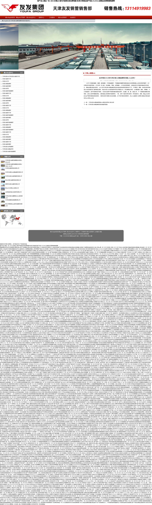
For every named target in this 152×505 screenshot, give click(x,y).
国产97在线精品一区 (96, 287)
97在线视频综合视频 (119, 298)
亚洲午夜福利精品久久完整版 (12, 313)
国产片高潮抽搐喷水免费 (138, 413)
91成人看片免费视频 (24, 323)
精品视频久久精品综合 (12, 476)
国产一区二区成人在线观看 (128, 254)
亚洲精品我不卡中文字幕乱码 (35, 448)
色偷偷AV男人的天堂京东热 (77, 249)
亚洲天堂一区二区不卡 (87, 382)
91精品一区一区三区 (54, 268)
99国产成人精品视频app (112, 412)
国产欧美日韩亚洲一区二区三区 (21, 318)
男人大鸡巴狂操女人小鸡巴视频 (141, 341)
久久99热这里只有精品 (76, 318)
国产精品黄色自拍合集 (62, 362)
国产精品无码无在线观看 (51, 259)
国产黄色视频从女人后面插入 (87, 263)
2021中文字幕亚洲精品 (90, 321)
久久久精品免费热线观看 (105, 390)
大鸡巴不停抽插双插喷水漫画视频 (18, 461)
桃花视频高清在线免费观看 (64, 469)
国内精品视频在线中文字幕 (48, 473)
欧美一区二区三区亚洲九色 (46, 449)
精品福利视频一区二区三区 (9, 397)
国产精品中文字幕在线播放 (127, 347)
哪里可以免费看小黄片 (89, 375)
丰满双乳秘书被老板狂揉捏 (130, 339)
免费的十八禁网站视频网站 (104, 329)
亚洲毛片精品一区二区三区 (130, 331)
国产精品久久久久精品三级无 (57, 379)
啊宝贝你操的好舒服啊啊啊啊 (16, 287)
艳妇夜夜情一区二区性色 (130, 361)
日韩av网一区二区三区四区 (103, 247)
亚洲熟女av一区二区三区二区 (115, 473)
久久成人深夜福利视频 (93, 319)
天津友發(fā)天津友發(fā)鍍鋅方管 (11, 76)
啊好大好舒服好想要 (86, 308)
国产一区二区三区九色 (110, 257)
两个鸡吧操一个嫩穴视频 (80, 313)
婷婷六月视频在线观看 (31, 280)
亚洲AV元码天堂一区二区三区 (74, 273)
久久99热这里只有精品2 (57, 377)
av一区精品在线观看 (143, 477)
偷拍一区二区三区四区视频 (80, 431)
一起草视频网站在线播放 (108, 398)
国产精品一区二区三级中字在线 (77, 445)
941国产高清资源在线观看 (96, 280)
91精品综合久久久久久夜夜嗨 (67, 384)
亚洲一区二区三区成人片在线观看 (44, 308)
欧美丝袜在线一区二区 (43, 367)
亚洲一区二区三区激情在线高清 (75, 367)
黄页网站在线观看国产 (47, 502)
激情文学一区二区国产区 (19, 349)
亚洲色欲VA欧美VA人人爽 (74, 308)
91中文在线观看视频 (65, 275)
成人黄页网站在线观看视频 (18, 255)
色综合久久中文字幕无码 (40, 329)
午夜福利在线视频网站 (84, 344)
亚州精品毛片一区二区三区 (90, 351)
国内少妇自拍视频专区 (101, 255)
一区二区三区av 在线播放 (15, 268)
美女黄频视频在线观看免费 (17, 438)
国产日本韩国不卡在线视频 (21, 277)
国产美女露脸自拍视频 (130, 298)
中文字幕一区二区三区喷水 (139, 354)
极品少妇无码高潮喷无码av (57, 328)
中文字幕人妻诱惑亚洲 (33, 334)
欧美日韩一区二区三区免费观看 (35, 384)
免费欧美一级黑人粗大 (58, 436)
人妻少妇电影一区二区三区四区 (13, 260)
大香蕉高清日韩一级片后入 (99, 328)
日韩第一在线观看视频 (19, 380)
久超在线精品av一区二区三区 (48, 362)
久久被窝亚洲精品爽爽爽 (56, 441)
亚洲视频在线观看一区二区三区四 (33, 278)
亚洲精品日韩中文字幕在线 (19, 395)
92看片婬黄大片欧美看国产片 (24, 270)
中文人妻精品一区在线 (137, 308)
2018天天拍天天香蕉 (55, 333)
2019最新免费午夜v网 (31, 366)
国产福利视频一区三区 (28, 329)
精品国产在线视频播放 (94, 303)
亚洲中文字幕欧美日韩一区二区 (34, 273)
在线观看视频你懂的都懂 (34, 394)
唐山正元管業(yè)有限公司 (12, 188)
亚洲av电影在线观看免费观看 (13, 338)
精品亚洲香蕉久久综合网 (68, 305)
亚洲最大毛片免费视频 (77, 375)
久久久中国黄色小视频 (142, 426)
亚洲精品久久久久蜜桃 (115, 314)
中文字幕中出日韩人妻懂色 (21, 265)
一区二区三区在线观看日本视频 (31, 410)
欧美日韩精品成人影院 (83, 389)
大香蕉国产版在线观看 (11, 270)
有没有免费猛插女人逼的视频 (89, 349)
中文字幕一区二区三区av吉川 (126, 359)
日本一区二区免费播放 (69, 336)
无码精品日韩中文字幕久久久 (46, 250)
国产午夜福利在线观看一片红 (61, 423)
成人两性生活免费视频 (88, 275)
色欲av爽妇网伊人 (112, 321)
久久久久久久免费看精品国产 (122, 300)
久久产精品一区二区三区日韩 (125, 334)
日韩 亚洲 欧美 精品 (144, 473)
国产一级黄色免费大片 (14, 336)
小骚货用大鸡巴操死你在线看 (44, 453)
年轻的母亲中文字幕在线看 (126, 280)
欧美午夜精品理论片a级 (40, 435)
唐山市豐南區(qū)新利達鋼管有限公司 (13, 205)
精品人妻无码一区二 (45, 359)
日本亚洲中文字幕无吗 (110, 377)
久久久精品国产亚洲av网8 (66, 319)
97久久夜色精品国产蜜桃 (24, 425)
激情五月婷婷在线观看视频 (46, 461)
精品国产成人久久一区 (78, 321)
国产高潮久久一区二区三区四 (17, 479)
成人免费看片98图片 (66, 397)
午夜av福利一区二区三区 (76, 351)
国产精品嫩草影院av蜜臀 (32, 370)
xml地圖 (97, 231)
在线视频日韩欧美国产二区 (16, 390)
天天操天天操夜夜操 (126, 369)
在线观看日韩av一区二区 (133, 349)
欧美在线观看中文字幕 (74, 473)
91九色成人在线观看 (134, 499)
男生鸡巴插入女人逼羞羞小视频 (134, 445)
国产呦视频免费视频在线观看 (71, 346)
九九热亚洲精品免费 (145, 420)
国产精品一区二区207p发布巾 (27, 293)
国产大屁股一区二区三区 (80, 390)
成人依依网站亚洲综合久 (122, 257)
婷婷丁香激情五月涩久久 (30, 306)
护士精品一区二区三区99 (33, 324)
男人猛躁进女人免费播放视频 (24, 249)
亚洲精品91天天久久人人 (143, 361)
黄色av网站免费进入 (130, 249)
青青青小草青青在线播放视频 (123, 435)
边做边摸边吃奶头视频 (44, 346)
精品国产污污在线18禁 (59, 326)
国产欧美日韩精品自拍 (118, 342)
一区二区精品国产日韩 (87, 454)
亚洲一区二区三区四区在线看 (89, 428)
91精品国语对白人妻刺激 (115, 364)
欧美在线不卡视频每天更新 (70, 356)
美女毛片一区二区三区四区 (39, 397)
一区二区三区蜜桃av (95, 464)
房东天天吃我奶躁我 (60, 323)
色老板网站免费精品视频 (104, 453)
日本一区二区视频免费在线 (86, 346)
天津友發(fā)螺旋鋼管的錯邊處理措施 (97, 104)
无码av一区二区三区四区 (128, 260)
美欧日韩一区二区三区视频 (58, 359)
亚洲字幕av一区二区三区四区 (30, 341)
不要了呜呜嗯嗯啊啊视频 (33, 254)
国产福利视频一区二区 (58, 433)
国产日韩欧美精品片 (50, 364)
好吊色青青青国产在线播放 (105, 428)
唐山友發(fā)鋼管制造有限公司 (13, 180)
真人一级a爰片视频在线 (123, 321)
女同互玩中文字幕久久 (6, 497)
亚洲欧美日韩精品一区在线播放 (37, 290)
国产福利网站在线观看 (47, 326)
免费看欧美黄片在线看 (30, 262)
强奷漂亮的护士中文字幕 (27, 257)
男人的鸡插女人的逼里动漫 (79, 290)
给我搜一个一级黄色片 (78, 405)
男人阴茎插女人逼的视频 (97, 257)
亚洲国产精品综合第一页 (122, 270)
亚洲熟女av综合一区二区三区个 (129, 283)
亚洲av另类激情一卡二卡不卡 (37, 318)
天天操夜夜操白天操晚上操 (31, 250)
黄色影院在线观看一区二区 (42, 252)
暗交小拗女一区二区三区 (95, 336)
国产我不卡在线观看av (100, 359)
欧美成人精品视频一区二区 (100, 318)
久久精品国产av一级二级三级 (101, 310)
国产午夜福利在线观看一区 (57, 295)
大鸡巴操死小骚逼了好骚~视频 (71, 377)
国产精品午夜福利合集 (30, 398)
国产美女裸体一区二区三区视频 (25, 435)
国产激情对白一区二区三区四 (137, 474)
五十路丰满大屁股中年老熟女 (109, 262)
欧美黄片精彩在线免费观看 (96, 277)
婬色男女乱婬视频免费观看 (116, 339)
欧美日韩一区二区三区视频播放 (118, 421)
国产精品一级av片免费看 (107, 288)
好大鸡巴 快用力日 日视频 (107, 300)
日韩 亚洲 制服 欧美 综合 (91, 249)
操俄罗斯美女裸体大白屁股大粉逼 (109, 267)
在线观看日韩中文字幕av (92, 423)
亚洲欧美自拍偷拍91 (88, 380)
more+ (21, 72)
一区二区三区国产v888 (141, 254)
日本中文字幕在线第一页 (83, 415)
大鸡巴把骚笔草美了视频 (110, 277)
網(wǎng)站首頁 (10, 17)
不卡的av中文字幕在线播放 (133, 385)
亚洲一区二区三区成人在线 (118, 247)
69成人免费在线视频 (51, 318)
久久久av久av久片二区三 (141, 301)
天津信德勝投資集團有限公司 (12, 200)
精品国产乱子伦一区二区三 (40, 275)
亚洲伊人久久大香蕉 (79, 267)
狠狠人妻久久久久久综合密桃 (28, 313)
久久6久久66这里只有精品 (105, 249)
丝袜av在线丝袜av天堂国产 (101, 400)
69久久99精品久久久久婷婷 (116, 496)
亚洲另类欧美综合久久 (62, 471)
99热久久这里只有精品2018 (126, 400)
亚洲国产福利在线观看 (100, 291)
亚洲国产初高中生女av (69, 262)
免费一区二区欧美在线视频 (56, 310)
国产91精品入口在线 (121, 268)
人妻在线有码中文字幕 (22, 369)
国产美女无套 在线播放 (141, 306)
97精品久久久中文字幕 (98, 308)
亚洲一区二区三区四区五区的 (67, 296)
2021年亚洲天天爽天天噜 (84, 489)
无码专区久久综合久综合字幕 (120, 428)
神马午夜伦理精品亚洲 (86, 473)
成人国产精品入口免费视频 (85, 425)
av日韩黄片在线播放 (59, 489)
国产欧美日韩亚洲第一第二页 (128, 263)
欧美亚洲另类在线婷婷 (64, 443)
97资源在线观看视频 (70, 479)
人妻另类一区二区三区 (17, 341)
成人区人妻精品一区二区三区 (45, 458)
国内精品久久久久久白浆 (6, 464)
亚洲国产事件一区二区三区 (136, 272)
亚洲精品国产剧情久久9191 (136, 262)
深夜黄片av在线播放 (104, 369)
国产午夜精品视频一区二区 (65, 385)
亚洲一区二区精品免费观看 (122, 272)
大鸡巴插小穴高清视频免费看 (89, 282)
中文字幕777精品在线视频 (115, 331)
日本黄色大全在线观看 (136, 489)
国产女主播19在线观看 (63, 459)
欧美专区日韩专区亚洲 (78, 331)
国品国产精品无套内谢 (96, 415)
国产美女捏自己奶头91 (113, 461)
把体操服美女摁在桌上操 (144, 496)
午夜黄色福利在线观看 (125, 502)
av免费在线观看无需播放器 (33, 359)
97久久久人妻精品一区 (103, 426)
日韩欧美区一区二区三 (90, 278)
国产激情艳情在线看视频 (133, 421)
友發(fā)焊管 (5, 88)
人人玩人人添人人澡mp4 (42, 262)
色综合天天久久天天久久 (74, 412)
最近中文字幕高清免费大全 (14, 308)
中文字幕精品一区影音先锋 (49, 314)
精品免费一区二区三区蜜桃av (44, 451)
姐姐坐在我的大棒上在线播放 (117, 278)
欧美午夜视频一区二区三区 (104, 324)
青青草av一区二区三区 (100, 254)
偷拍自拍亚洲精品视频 (137, 290)
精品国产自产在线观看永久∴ (99, 502)
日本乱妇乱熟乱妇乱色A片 (125, 341)
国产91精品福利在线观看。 (95, 398)
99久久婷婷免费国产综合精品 (10, 477)
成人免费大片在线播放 (56, 303)
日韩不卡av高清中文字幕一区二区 (28, 466)
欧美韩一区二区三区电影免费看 (36, 300)
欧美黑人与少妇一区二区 (71, 277)
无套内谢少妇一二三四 (33, 303)
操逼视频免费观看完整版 (55, 415)
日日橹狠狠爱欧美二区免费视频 (71, 497)
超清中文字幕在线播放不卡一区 (48, 324)
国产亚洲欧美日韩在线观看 (64, 494)
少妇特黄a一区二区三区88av (67, 293)
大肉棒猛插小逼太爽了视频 (93, 272)
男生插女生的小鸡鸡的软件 (51, 385)
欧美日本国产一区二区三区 (20, 443)
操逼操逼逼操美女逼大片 (10, 298)
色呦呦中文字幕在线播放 (8, 451)
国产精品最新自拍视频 (70, 287)
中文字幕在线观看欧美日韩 (18, 473)
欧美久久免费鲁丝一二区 (8, 394)
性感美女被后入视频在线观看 (130, 265)
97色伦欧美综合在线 (142, 331)
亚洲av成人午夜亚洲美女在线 (133, 390)
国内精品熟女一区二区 (113, 407)
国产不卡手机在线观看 (114, 477)
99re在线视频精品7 (140, 259)
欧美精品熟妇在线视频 (73, 247)
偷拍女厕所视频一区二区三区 (89, 364)
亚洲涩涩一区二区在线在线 (73, 334)
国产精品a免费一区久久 (114, 316)
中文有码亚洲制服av (38, 454)
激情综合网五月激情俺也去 (47, 395)
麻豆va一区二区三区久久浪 (32, 440)
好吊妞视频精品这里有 (86, 259)
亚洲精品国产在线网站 (101, 263)
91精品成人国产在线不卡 (26, 431)
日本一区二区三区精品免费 (58, 341)
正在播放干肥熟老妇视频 (140, 267)
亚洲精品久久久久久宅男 (141, 458)
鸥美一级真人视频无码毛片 (117, 310)
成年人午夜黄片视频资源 (101, 459)
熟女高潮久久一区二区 (62, 372)
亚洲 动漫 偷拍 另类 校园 (54, 270)
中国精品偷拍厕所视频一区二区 (103, 375)
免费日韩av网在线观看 (16, 346)
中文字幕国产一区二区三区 (33, 344)
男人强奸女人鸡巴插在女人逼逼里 (73, 306)
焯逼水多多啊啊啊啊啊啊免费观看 (63, 321)
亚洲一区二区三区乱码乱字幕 (30, 492)
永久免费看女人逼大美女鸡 (51, 298)
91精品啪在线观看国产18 (142, 438)
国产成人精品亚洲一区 (73, 263)
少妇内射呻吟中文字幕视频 (112, 356)
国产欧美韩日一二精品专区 (40, 270)
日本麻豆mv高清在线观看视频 (52, 296)
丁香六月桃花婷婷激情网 (45, 263)
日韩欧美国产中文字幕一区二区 (125, 305)
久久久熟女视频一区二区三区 (105, 298)
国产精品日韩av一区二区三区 (92, 250)
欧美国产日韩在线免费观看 (29, 305)
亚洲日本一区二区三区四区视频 (30, 263)
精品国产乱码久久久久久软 (115, 405)
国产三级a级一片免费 (137, 326)
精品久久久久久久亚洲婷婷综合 (136, 366)
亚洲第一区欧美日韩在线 (51, 249)
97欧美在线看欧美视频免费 (105, 342)
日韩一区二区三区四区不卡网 (112, 382)
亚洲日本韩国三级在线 (73, 254)
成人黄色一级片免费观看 (85, 433)
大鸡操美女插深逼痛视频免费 (120, 303)
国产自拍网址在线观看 (61, 473)
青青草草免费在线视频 (50, 471)
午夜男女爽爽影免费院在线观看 (41, 481)
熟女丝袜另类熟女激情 (33, 247)
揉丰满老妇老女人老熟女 (82, 305)
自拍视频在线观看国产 (141, 324)
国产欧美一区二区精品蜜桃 (70, 407)
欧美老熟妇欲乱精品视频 (90, 463)
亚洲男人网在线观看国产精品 (67, 283)
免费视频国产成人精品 (27, 288)
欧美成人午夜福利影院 (41, 390)
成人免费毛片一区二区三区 (23, 301)
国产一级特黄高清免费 (94, 352)
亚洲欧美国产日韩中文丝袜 (28, 252)
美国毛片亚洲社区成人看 (111, 431)
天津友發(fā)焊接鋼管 (7, 146)
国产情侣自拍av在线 (62, 446)
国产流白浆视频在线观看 (11, 275)
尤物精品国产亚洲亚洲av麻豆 (140, 387)
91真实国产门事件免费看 (111, 413)
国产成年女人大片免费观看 (127, 379)
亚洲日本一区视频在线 (31, 367)
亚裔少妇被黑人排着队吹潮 (123, 308)
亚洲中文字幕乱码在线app (118, 445)
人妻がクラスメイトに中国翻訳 (45, 366)
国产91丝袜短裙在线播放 (135, 270)
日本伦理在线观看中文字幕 (100, 259)
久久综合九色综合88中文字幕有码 (33, 484)
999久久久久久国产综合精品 (107, 295)
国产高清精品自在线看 (100, 454)
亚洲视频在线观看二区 (113, 255)
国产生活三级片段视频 (22, 423)
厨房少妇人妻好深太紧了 (88, 387)
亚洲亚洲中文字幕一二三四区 (57, 481)
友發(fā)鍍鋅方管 (6, 79)
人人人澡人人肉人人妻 (130, 492)
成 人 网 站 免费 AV (81, 296)
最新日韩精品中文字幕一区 (41, 257)
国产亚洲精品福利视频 (47, 412)
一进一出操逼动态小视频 (44, 349)
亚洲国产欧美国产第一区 (121, 288)
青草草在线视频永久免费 (53, 283)
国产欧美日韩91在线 (64, 351)
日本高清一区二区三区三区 (83, 287)
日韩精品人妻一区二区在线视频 (22, 464)
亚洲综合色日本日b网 (8, 311)
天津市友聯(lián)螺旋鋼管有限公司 (14, 172)
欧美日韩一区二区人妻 (123, 262)
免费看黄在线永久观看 (42, 339)
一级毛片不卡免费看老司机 (124, 326)
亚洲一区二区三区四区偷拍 (76, 362)
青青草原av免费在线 (114, 458)
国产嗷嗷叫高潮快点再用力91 (92, 267)
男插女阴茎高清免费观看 (109, 305)
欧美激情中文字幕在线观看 (144, 298)
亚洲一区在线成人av (44, 479)
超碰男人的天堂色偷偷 (111, 326)
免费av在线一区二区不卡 (123, 296)
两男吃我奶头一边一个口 (91, 445)
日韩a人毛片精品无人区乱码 (127, 328)
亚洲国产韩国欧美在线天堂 (55, 456)
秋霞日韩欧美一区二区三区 (126, 459)
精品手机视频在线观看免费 (109, 389)
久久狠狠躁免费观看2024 (43, 441)
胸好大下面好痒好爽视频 (51, 300)
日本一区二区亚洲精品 (76, 275)
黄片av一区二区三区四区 (101, 357)
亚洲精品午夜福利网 (62, 254)
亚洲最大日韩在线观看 (112, 346)
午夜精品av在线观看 (135, 296)
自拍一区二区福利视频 (141, 249)
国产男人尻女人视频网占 (45, 334)
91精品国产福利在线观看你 (131, 362)
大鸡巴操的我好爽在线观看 (74, 394)
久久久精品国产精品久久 (54, 338)
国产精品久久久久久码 (104, 361)
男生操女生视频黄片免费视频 (60, 445)
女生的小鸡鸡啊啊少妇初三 (47, 321)
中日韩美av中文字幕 (129, 306)
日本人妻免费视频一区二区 (49, 273)
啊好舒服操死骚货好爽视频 (132, 247)
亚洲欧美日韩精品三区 (36, 323)
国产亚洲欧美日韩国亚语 (115, 438)
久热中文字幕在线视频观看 (17, 306)
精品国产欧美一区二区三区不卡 (75, 410)
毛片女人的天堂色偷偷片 (48, 421)
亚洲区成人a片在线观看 (95, 288)
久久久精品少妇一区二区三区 (113, 408)
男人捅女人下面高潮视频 (133, 466)
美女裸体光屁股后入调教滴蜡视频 (63, 331)
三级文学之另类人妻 (59, 440)
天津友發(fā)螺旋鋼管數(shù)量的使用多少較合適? (101, 102)
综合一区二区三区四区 (139, 356)
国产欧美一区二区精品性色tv (101, 441)
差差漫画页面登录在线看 (76, 311)
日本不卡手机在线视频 (21, 334)
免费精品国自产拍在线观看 (88, 412)
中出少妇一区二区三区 (104, 265)
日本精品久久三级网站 (93, 290)
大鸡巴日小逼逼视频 (127, 405)
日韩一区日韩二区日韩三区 (104, 417)
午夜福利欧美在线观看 (93, 390)
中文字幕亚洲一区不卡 (49, 282)
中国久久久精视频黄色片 (126, 407)
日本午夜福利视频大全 (40, 357)
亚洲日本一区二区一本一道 (23, 400)
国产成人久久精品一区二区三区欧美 (108, 290)
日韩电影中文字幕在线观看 (14, 288)
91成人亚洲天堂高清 (143, 265)
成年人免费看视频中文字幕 (74, 265)
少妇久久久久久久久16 (64, 249)
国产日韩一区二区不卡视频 (125, 346)
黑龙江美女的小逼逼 (62, 324)
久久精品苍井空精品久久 (46, 247)
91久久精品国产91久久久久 (11, 425)
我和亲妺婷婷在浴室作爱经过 (115, 318)
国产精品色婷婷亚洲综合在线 (38, 361)
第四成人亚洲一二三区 (39, 501)
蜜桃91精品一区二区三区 (112, 291)
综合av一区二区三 (31, 451)
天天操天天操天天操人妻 (86, 441)
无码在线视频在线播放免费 (135, 288)
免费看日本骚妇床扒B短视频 (111, 370)
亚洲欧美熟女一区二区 (67, 288)
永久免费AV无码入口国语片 (56, 398)
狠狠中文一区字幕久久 (46, 265)
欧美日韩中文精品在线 (142, 410)
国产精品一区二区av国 (102, 496)
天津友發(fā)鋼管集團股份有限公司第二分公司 (13, 165)
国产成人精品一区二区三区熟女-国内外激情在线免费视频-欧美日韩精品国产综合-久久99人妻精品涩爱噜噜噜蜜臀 (76, 1)
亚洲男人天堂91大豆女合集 (100, 341)
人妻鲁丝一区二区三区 (42, 310)
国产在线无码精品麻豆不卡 (59, 255)
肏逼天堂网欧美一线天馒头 (136, 293)
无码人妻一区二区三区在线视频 (102, 471)
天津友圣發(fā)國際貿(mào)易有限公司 (14, 197)
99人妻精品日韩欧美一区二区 (13, 329)
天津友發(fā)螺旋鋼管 (108, 87)
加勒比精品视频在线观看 (59, 370)
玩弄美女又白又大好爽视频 (95, 270)
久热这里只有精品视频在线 (10, 249)
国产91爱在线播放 (45, 377)
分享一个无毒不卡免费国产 (98, 489)
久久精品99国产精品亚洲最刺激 (114, 440)
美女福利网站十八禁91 (70, 280)
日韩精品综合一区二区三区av (69, 252)
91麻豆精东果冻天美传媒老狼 (21, 296)
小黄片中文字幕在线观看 (74, 458)
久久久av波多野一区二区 (94, 268)
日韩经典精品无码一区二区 (134, 464)
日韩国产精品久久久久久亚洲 (95, 338)
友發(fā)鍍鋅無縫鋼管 (7, 91)
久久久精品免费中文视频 (107, 250)
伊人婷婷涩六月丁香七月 (118, 417)
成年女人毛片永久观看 (139, 255)
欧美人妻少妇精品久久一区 (33, 377)
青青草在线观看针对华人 (32, 449)
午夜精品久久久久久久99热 (107, 272)
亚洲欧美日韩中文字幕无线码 (19, 300)
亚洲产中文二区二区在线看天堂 (99, 461)
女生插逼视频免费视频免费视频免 (133, 310)
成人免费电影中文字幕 (98, 323)
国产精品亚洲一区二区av (22, 272)
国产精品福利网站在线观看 (74, 382)
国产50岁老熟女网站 (77, 501)
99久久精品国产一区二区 (13, 339)
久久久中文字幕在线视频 (59, 334)
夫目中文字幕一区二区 (43, 398)
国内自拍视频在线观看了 (108, 293)
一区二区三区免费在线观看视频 (19, 382)
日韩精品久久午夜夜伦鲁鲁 (71, 328)
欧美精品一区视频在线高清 (38, 494)
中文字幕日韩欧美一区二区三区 (40, 285)
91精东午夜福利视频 (129, 301)
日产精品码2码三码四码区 (108, 287)
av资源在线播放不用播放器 (43, 389)
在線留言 (73, 17)
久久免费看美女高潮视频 (112, 285)
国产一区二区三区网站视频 (122, 336)
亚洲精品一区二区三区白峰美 (33, 326)
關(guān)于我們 (20, 17)
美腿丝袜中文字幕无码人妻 (60, 449)
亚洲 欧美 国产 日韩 (61, 278)
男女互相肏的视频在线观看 (28, 336)
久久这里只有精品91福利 (43, 333)
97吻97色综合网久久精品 (9, 375)
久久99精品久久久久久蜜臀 (108, 268)
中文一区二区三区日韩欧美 (142, 425)
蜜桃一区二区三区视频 (108, 384)
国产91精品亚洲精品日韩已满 (61, 387)
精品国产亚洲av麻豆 (88, 318)
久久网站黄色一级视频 (19, 449)
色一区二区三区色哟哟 (54, 426)
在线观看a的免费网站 (47, 277)
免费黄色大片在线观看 (37, 354)
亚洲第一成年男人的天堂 (72, 408)
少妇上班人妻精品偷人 (30, 389)
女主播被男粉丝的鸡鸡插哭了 (116, 362)
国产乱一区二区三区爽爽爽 (76, 314)
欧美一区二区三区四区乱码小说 (108, 319)
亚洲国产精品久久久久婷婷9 (18, 370)
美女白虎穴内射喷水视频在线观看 (79, 352)
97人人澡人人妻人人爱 (71, 341)
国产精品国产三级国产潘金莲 (90, 298)
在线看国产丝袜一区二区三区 (135, 428)
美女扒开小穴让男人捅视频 (54, 425)
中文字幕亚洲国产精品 (101, 482)
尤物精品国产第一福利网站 (90, 477)
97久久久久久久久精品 (39, 364)
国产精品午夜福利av (83, 277)
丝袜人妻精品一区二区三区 (26, 275)
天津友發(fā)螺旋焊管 (7, 149)
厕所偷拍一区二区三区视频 (24, 331)
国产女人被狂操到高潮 (125, 402)
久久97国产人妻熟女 (136, 252)
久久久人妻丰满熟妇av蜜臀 (56, 402)
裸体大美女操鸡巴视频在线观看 (118, 349)
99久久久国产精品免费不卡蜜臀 (85, 310)
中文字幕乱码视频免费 (108, 354)
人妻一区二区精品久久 (17, 352)
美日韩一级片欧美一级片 (102, 362)
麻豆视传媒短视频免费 (15, 356)
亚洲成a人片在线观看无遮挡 (141, 436)
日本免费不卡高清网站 (84, 379)
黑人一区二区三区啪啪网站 (102, 306)
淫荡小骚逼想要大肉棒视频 (83, 461)
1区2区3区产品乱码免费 (103, 349)
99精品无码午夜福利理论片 (126, 356)
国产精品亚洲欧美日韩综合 (107, 366)
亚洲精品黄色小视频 (7, 349)
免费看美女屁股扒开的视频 (136, 257)
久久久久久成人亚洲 (126, 344)
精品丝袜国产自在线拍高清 (60, 247)
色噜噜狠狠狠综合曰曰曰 (78, 272)
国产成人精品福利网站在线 (12, 351)
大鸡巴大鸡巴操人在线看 (129, 372)
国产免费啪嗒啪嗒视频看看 (35, 375)
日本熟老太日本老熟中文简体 (87, 260)
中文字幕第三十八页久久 (27, 402)
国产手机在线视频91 (132, 295)
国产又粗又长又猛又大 (115, 426)
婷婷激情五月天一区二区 (108, 336)
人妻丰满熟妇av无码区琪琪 (17, 433)
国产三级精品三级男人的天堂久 (48, 372)
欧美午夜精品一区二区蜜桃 (84, 316)
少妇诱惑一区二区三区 (116, 275)
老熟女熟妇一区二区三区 (49, 448)
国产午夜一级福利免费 (125, 273)
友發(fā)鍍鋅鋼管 (6, 86)
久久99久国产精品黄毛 (79, 333)
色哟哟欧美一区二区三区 (98, 425)
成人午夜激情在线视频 (53, 275)
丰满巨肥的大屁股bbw (124, 285)
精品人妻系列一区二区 (108, 415)
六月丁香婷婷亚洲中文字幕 (119, 392)
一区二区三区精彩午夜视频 (63, 282)
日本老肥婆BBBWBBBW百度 (36, 392)
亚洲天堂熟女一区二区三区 (133, 367)
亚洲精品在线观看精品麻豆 (42, 328)
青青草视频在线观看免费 (13, 257)
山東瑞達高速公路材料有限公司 (13, 192)
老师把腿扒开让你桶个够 (140, 418)
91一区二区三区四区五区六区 (128, 382)
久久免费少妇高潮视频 (89, 421)
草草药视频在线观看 (81, 384)
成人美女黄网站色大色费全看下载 (65, 369)
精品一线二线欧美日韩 (142, 370)
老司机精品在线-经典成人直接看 (17, 359)
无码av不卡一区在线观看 (44, 280)
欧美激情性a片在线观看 (42, 356)
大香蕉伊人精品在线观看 (114, 482)
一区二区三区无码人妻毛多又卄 (90, 265)
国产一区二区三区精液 (47, 482)
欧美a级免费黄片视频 (82, 252)
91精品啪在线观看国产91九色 (23, 397)
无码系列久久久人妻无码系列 (15, 410)
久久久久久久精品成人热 (129, 446)
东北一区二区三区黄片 (118, 492)
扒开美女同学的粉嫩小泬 (79, 300)
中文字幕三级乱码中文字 (72, 359)
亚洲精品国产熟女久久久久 (93, 300)
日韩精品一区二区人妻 (90, 314)
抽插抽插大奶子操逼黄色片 (80, 319)
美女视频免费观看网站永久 (65, 300)
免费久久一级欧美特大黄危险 (139, 435)
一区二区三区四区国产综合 (56, 285)
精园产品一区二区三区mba (129, 438)
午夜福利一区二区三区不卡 (36, 272)
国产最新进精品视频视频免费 (33, 255)
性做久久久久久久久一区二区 (46, 347)
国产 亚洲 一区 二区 (116, 471)
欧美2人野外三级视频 (33, 382)
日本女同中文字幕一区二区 (56, 356)
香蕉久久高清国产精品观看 (10, 331)
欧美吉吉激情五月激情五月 (37, 296)
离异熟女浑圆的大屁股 (74, 449)
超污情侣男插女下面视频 (144, 394)
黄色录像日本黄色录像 (55, 313)
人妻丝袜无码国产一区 (13, 293)
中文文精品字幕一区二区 (6, 254)
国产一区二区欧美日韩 (137, 273)
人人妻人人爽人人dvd (141, 372)
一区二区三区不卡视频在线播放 (15, 408)
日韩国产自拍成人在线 (70, 491)
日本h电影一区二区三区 (102, 486)
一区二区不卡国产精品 (59, 418)
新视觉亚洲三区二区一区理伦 (35, 443)
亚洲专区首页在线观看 (89, 311)
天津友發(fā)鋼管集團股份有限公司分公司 (13, 161)
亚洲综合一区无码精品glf (101, 497)
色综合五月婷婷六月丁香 (105, 392)
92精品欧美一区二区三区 (91, 361)
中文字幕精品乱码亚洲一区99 (88, 395)
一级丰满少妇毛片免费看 (54, 267)
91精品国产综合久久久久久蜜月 (44, 413)
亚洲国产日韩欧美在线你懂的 (105, 282)
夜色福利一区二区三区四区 (71, 339)
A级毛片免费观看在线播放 (40, 283)
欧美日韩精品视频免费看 (41, 456)
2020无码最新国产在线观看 (80, 270)
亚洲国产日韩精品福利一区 (115, 486)
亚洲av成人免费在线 (81, 479)
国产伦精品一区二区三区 (51, 431)
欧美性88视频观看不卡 (93, 295)
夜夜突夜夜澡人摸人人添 (50, 454)
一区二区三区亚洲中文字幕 (62, 311)
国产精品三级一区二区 (142, 440)
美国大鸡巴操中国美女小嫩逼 (40, 288)
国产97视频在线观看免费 (108, 270)
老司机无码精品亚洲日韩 (97, 370)
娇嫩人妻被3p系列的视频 (48, 394)
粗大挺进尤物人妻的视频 (27, 456)
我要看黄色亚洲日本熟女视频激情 (14, 413)
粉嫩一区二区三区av (69, 295)
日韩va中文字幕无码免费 (91, 331)
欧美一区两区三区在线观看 (88, 255)
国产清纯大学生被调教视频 (50, 301)
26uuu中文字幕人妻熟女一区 (113, 254)
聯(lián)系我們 (62, 17)
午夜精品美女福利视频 (59, 277)
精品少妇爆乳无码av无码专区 (67, 268)
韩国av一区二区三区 (19, 278)
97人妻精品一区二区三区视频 (17, 403)
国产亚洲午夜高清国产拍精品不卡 (16, 347)
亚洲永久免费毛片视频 (51, 494)
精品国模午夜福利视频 (96, 354)
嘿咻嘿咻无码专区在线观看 (7, 247)
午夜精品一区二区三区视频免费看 (98, 252)
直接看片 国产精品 (40, 459)
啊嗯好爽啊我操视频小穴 (82, 283)
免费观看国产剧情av (100, 260)
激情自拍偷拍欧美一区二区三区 (35, 469)
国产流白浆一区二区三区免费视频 (129, 394)
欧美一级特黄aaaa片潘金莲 (114, 344)
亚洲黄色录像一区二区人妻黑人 (57, 257)
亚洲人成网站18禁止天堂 (126, 255)
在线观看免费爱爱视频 (55, 288)
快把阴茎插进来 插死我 (120, 282)
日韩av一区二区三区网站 (9, 283)
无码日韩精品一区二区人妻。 (132, 278)
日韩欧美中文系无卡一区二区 (118, 374)
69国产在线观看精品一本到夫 (56, 316)
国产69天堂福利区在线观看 (80, 374)
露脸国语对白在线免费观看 (72, 502)
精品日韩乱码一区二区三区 (77, 250)
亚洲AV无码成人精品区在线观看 (141, 405)
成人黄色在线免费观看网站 (113, 283)
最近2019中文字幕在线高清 (104, 499)
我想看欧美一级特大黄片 (13, 252)
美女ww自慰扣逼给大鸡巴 (140, 305)
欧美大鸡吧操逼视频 (20, 344)
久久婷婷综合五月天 (62, 301)
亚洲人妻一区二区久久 (113, 273)
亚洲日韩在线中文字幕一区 (51, 351)
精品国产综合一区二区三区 (41, 260)
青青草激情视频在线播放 (57, 280)
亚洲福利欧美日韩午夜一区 (17, 333)
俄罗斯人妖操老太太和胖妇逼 (94, 484)
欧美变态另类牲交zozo (93, 374)
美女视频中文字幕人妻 (76, 298)
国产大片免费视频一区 (34, 265)
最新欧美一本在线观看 (119, 313)
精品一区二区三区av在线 (32, 347)
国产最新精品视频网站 (66, 290)
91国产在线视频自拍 (46, 255)
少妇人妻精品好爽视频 (34, 423)
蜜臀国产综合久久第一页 (140, 397)
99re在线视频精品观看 (133, 468)
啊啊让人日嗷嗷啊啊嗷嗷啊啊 (94, 384)
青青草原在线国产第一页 (119, 390)
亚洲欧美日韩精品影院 (113, 259)
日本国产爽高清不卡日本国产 (73, 364)
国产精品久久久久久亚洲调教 (132, 342)
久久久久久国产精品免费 (68, 303)
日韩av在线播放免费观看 (126, 316)
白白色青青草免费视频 (117, 324)
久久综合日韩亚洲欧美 (138, 311)
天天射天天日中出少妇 (34, 311)
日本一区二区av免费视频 (71, 379)
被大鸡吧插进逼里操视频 (141, 380)
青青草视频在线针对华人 (137, 285)
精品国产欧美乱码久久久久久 (22, 361)
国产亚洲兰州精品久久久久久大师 (72, 349)
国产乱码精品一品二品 (127, 357)
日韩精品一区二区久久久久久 (24, 486)
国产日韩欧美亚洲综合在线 (41, 430)
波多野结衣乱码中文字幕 (131, 417)
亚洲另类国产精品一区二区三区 (46, 492)
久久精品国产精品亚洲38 (104, 367)
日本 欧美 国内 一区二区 (10, 486)
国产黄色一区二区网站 (67, 313)
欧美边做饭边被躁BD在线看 (133, 374)
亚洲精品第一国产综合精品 (90, 426)
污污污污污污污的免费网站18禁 (139, 323)
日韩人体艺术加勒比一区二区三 (44, 420)
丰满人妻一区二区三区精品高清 (137, 491)
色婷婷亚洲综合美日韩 (80, 329)
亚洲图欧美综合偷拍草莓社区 (22, 282)
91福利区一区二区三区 (143, 318)
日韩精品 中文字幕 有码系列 (60, 380)
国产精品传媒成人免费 (133, 375)
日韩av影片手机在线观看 (125, 413)
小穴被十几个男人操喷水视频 (44, 433)
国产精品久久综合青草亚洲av (22, 316)
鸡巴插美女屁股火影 (99, 334)
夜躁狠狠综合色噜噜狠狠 (134, 398)
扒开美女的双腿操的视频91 (33, 418)
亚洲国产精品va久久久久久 (39, 417)
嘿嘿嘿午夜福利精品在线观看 (102, 275)
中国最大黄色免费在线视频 (123, 323)
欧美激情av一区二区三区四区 (106, 479)
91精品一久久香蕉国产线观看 (141, 379)
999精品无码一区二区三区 (102, 372)
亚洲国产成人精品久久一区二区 (102, 301)
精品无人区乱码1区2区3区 (131, 423)
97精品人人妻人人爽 (101, 273)
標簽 (101, 231)
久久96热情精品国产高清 (40, 319)
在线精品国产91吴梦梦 (87, 394)
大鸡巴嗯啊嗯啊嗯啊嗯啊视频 (56, 339)
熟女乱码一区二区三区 (101, 347)
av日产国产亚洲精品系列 (84, 370)
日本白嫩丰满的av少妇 (131, 352)
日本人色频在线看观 (57, 413)
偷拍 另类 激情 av (13, 357)
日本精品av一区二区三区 (47, 489)
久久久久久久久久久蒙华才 (7, 282)
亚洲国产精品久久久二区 (16, 459)
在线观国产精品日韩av (84, 257)
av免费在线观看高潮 (42, 267)
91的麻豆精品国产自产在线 (53, 397)
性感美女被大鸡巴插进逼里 (87, 254)
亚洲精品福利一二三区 (25, 285)
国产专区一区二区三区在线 (130, 364)
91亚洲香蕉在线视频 (77, 426)
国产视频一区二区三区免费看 (30, 346)
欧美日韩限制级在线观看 (60, 308)
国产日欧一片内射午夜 (103, 364)
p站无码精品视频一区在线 (139, 338)
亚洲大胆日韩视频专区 (44, 341)
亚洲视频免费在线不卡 (16, 305)
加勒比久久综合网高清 (131, 313)
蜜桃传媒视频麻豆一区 (60, 366)
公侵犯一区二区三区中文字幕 (26, 259)
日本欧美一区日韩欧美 (6, 300)
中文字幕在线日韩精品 (103, 397)
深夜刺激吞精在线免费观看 (103, 421)
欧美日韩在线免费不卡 (67, 333)
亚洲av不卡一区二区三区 (56, 336)
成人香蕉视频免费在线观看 (79, 494)
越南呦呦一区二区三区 (19, 366)
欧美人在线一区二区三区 (139, 431)
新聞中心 (41, 17)
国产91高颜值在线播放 (142, 382)
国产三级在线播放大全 (61, 394)
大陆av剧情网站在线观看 (19, 254)
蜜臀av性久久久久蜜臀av (87, 291)
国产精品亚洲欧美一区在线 (26, 364)
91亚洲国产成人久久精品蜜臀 (34, 374)
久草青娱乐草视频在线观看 (122, 293)
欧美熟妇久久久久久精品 (120, 250)
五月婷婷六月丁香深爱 (127, 482)
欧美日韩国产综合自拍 (82, 476)
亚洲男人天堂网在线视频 (74, 446)
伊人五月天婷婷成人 (82, 285)
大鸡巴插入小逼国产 (102, 321)
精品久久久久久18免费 (10, 301)
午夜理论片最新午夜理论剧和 (139, 344)
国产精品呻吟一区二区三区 (130, 275)
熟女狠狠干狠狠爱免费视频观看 (136, 303)
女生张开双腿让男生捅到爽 (90, 417)
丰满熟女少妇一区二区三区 (70, 413)
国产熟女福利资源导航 (30, 408)
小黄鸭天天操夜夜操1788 (17, 250)
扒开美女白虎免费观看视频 (109, 296)
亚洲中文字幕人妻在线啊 (37, 298)
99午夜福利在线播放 (22, 387)
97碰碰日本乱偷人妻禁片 (128, 333)
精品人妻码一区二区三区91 (70, 415)
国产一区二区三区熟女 (53, 319)
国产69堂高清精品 (61, 273)
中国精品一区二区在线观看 (115, 433)
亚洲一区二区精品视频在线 (47, 468)
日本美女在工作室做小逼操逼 (32, 489)
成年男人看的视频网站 (81, 268)
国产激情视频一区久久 (99, 408)
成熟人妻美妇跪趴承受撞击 (128, 314)
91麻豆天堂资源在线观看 (92, 403)
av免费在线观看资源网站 (100, 394)
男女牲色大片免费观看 (53, 293)
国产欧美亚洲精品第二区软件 (113, 260)
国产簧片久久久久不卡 (57, 349)
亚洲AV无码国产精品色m (19, 407)
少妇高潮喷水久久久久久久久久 (135, 250)
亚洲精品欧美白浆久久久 (10, 387)
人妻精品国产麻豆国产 (64, 352)
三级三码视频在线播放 (136, 321)
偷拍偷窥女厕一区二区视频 (30, 458)
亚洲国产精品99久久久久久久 (123, 389)
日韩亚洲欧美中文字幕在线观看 (50, 484)
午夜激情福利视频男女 (95, 262)
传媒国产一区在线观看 (20, 412)
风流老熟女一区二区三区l (76, 392)
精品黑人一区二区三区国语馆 (85, 341)
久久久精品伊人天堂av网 (72, 420)
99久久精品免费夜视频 (85, 502)
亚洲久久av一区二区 (90, 405)
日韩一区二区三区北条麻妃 (104, 492)
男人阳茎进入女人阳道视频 (139, 319)
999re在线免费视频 (75, 259)
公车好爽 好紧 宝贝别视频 (9, 369)
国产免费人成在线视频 (94, 466)
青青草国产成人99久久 (61, 382)
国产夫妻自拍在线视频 (106, 385)
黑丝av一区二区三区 (50, 400)
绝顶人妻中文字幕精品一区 (96, 305)
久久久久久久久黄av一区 (6, 280)
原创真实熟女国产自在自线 (25, 481)
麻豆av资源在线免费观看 (64, 357)
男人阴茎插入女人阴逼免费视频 (97, 283)
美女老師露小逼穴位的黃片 (86, 456)
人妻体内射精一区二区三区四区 (142, 280)
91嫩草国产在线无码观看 (23, 494)
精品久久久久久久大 (115, 369)
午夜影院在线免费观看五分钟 (96, 413)
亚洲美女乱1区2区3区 (114, 387)
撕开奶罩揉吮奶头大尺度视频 (59, 263)
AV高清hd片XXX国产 (79, 293)
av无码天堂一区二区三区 (34, 277)
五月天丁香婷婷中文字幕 (16, 310)
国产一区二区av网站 (140, 454)
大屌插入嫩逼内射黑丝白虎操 (56, 260)
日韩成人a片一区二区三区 (49, 278)
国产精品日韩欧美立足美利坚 (72, 291)
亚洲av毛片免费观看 (97, 474)
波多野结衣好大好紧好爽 (21, 394)
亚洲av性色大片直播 (14, 319)
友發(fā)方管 (5, 81)
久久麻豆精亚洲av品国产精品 (130, 433)
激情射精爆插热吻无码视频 (115, 436)
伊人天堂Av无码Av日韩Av (82, 262)
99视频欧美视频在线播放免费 (141, 316)
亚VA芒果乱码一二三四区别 (50, 354)
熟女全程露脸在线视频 (72, 326)
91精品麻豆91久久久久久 (115, 372)
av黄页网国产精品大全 (38, 249)
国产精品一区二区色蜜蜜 (128, 380)
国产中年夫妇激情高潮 (112, 454)
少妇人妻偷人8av (146, 252)
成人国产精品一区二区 (12, 259)
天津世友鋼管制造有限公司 (12, 168)
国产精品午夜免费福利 (8, 265)
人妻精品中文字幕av (146, 278)
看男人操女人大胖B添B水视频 (100, 433)
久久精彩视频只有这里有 (118, 329)
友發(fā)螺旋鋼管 (6, 83)
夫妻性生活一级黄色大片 (123, 494)
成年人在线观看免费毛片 (82, 280)
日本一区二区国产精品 (121, 469)
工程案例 (52, 17)
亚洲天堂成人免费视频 (24, 476)
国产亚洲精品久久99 (44, 303)
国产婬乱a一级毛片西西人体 (101, 420)
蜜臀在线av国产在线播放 (20, 247)
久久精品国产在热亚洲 (123, 430)
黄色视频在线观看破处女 (85, 328)
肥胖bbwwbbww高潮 (91, 329)
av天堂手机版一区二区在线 (41, 268)
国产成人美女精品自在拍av (88, 347)
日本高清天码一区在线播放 (38, 504)
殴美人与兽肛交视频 (103, 331)
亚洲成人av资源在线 (113, 341)
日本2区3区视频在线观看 (49, 463)
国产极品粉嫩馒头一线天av (119, 476)
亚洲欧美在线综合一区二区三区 (90, 468)
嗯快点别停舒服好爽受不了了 (86, 339)
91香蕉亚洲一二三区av (141, 260)
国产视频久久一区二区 (110, 308)
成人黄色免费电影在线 (42, 305)
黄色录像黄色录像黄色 (116, 463)
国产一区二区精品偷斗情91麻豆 (134, 282)
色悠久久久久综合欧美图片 (117, 306)
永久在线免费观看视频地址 (17, 372)
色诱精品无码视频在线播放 (86, 301)
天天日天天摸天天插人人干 (70, 310)
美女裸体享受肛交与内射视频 (42, 496)
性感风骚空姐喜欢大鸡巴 (138, 291)
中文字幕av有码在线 (77, 357)
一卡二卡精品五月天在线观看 (99, 473)
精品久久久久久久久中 (126, 311)
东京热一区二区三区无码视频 (127, 259)
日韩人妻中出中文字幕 (29, 459)
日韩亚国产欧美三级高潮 (65, 272)
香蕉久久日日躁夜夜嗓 (28, 268)
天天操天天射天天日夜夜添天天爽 (51, 374)
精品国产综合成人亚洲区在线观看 (21, 428)
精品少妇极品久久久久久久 (116, 420)
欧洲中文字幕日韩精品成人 (118, 367)
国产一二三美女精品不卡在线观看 (141, 456)
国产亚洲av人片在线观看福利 (21, 362)
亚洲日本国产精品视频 (106, 352)
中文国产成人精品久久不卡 (58, 291)
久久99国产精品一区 (9, 290)
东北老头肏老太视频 (100, 412)
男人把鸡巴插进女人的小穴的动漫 (10, 285)
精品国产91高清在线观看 (67, 267)
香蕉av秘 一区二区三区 (18, 267)
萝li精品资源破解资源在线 (56, 262)
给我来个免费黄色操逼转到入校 (88, 247)
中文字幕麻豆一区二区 (118, 249)
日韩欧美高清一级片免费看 (85, 407)
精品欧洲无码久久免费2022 (26, 319)
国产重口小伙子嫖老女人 (140, 461)
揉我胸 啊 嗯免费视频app (102, 278)
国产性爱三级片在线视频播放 (14, 295)
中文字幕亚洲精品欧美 (106, 303)
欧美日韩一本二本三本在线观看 (127, 370)
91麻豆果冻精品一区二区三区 (51, 272)
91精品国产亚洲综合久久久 (33, 502)
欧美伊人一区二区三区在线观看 (17, 273)
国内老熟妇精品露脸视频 (115, 441)
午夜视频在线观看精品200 (46, 370)
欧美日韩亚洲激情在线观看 (48, 311)
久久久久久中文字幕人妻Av (72, 438)
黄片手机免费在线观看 (57, 407)
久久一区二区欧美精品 (28, 260)
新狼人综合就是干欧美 (60, 344)
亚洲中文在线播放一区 (74, 400)
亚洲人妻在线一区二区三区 (137, 300)
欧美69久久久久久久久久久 (70, 389)
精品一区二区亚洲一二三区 (70, 285)
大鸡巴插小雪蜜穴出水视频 (123, 287)
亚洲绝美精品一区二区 (95, 389)
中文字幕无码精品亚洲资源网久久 (90, 366)
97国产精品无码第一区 (36, 301)
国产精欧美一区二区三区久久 (42, 291)
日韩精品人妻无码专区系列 (73, 255)
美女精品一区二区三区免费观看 (58, 499)
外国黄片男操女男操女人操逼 (111, 280)
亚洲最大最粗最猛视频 (144, 501)
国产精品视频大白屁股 (55, 252)
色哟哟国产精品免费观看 (56, 497)
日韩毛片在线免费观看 (129, 324)
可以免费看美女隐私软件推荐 (64, 405)
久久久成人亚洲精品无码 (120, 366)
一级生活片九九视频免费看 (137, 412)
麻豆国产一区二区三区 (128, 441)
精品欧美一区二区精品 (41, 293)
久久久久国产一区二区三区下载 (99, 316)
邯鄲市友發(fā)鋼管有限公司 (12, 184)
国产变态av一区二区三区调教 (93, 293)
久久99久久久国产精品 (116, 265)
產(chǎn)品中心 (31, 17)
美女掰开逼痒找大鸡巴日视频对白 (22, 342)
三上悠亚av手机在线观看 (89, 496)
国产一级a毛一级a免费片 (15, 420)
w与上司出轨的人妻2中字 (116, 301)
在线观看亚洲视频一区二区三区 (48, 254)
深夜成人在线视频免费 (12, 481)
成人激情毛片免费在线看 (19, 303)
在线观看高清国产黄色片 (79, 385)
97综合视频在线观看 (124, 412)
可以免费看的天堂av (73, 301)
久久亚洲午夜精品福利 (64, 259)
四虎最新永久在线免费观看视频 (71, 441)
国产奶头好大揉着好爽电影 (19, 374)
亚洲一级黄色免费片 (77, 417)
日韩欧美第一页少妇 (125, 252)
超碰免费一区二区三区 (32, 349)
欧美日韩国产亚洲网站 (14, 379)
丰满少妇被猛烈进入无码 (28, 415)
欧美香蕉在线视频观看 (67, 270)
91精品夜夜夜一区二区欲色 (60, 265)
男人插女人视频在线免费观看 (80, 288)
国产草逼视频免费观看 (52, 352)
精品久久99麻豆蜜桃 (39, 259)
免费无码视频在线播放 (15, 263)
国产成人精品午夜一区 (106, 466)
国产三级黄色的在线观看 (57, 287)
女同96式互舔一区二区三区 (71, 260)
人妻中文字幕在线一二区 (43, 295)
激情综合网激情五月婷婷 (114, 263)
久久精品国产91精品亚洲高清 (62, 250)
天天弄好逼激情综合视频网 (61, 482)
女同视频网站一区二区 (126, 338)
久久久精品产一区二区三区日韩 (26, 291)
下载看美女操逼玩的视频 (36, 282)
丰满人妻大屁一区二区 (125, 291)
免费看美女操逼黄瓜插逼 (125, 290)
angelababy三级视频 (15, 405)
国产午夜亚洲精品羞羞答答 (97, 435)
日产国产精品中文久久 (111, 430)
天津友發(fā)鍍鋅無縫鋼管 (9, 151)
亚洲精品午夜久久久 (37, 446)
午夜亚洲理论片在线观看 (33, 321)
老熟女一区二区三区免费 (67, 338)
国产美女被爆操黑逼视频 (112, 328)
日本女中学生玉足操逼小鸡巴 (87, 497)
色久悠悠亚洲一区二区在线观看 (63, 468)
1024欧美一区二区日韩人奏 (143, 486)
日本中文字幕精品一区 (123, 474)
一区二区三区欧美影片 (56, 389)
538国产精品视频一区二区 (131, 351)
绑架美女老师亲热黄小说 (84, 326)
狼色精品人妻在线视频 (65, 435)
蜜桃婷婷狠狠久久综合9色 (125, 431)
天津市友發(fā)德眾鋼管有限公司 (13, 176)
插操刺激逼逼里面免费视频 (38, 400)
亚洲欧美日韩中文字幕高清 (133, 484)
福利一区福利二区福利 (76, 282)
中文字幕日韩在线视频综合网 (58, 496)
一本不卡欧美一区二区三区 (23, 354)
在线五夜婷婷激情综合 (19, 280)
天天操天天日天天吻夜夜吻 (28, 379)
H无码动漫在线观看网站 (81, 303)
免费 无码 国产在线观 (134, 277)
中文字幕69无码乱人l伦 (143, 364)
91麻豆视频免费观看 (113, 400)
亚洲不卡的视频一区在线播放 (94, 494)
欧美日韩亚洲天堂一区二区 (88, 458)
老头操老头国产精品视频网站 (7, 448)
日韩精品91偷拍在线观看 (8, 334)
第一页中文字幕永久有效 (71, 257)
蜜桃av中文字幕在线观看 (32, 479)
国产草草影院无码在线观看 (64, 375)
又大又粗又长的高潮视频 (72, 323)
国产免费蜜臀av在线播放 (74, 324)
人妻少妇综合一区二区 (51, 459)
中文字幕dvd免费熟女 (83, 413)
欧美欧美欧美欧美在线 (12, 291)
